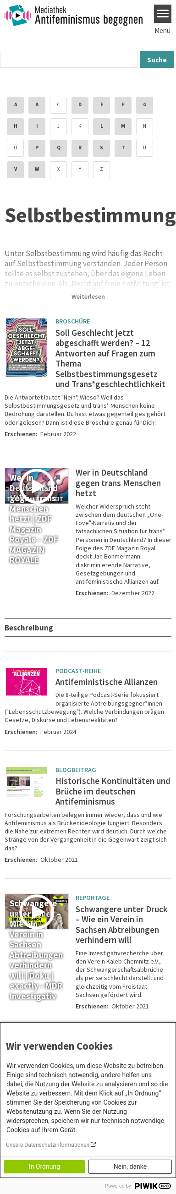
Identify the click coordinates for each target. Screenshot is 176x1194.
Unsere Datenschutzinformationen (47, 1145)
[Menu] (163, 14)
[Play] (38, 486)
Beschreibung (30, 628)
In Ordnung (44, 1166)
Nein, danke (130, 1166)
